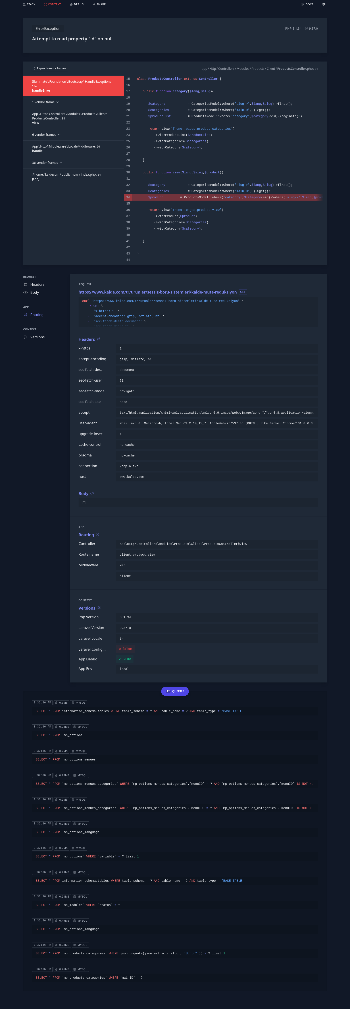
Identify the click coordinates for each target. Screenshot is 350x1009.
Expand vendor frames (50, 68)
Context (30, 329)
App (26, 307)
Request (29, 277)
